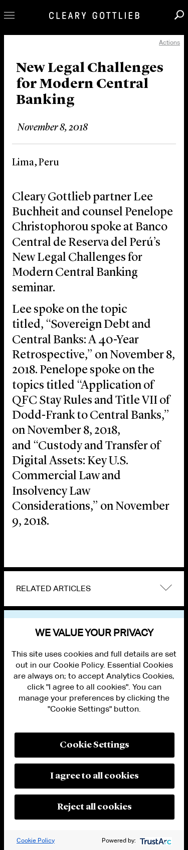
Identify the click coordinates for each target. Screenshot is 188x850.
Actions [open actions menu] (169, 42)
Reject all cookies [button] (94, 807)
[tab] (94, 588)
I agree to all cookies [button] (94, 776)
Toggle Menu (9, 15)
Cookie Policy (36, 840)
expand (166, 587)
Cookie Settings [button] (94, 745)
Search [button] (179, 14)
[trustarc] (154, 840)
